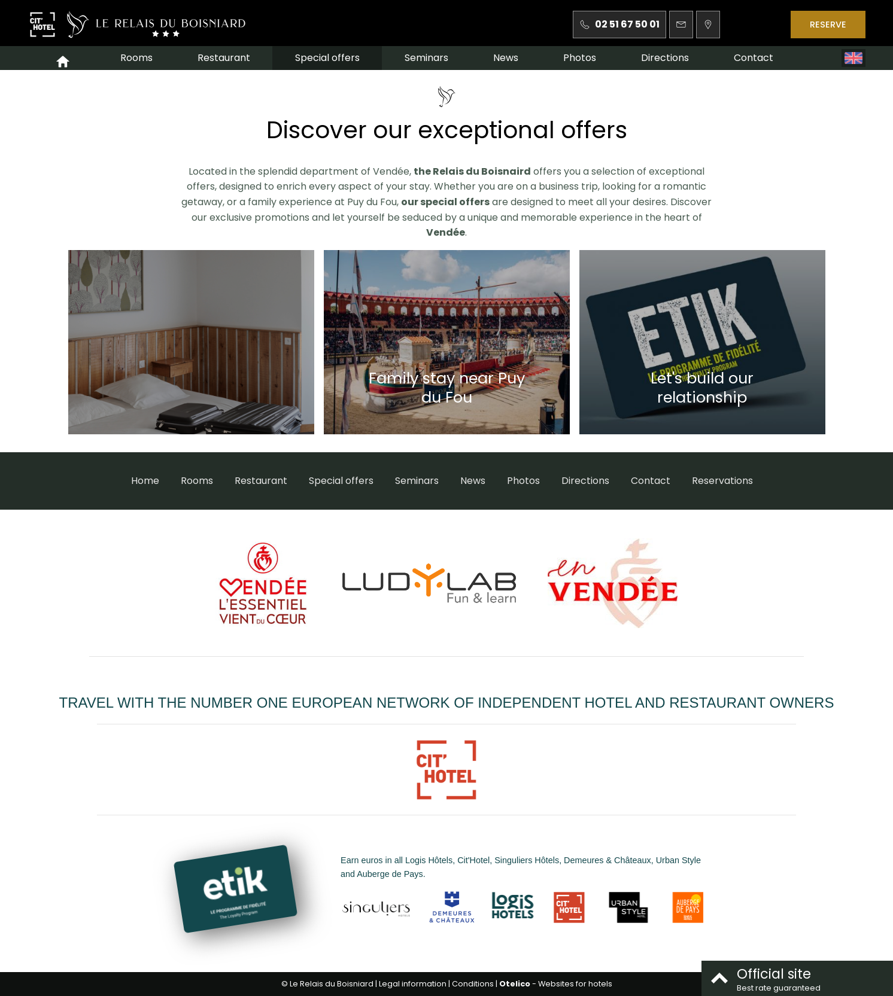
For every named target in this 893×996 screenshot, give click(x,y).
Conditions (473, 984)
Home (145, 481)
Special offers (327, 58)
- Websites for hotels (555, 984)
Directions (665, 58)
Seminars (426, 58)
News (505, 58)
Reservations (722, 481)
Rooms (136, 58)
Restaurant (224, 58)
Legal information (412, 984)
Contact (753, 58)
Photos (579, 58)
